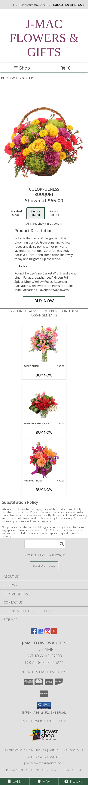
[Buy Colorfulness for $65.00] (44, 300)
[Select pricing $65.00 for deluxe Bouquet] (35, 213)
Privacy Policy (17, 770)
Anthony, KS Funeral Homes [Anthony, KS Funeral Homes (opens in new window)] (25, 750)
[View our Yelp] (54, 633)
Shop (22, 68)
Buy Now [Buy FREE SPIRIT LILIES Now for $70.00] (44, 489)
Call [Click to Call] (14, 781)
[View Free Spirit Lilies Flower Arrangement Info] (44, 459)
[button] (44, 705)
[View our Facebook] (34, 633)
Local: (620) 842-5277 (44, 662)
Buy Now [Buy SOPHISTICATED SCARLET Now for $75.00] (44, 432)
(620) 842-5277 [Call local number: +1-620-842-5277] (74, 5)
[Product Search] (44, 544)
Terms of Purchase (45, 770)
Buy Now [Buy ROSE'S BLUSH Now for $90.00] (44, 375)
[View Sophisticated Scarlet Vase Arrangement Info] (44, 402)
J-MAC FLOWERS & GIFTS (44, 38)
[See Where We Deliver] (44, 565)
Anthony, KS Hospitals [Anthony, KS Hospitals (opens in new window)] (66, 750)
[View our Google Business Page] (41, 633)
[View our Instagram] (47, 633)
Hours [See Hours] (73, 781)
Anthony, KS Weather (44, 756)
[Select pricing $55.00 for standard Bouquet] (16, 213)
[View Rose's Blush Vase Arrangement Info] (44, 345)
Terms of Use (72, 770)
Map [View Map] (44, 781)
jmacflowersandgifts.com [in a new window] (44, 721)
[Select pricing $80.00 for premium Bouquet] (55, 213)
